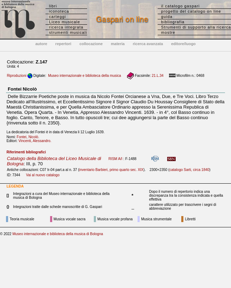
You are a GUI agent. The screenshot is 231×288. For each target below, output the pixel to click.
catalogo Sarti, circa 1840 (189, 170)
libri (53, 6)
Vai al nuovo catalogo (43, 175)
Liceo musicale (64, 22)
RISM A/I (115, 159)
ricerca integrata (66, 27)
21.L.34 (157, 76)
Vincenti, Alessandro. (36, 141)
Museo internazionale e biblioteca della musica (84, 76)
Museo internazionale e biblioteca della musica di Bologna (57, 234)
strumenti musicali (68, 32)
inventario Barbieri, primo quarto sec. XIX (111, 170)
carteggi (57, 16)
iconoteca (59, 11)
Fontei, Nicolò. (29, 137)
